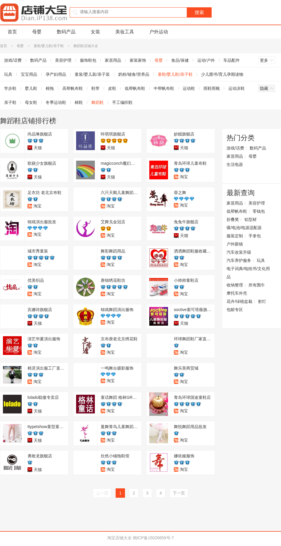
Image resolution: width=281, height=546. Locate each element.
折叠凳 (233, 219)
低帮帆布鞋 (135, 88)
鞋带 (95, 88)
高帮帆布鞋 (72, 88)
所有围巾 (257, 285)
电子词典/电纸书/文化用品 (248, 272)
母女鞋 (31, 102)
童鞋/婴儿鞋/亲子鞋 (49, 46)
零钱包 (259, 211)
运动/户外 (206, 60)
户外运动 (158, 31)
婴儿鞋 (31, 88)
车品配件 (231, 60)
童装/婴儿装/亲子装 (92, 74)
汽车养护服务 (239, 260)
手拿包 (255, 235)
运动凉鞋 (236, 88)
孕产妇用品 (56, 74)
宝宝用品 (29, 74)
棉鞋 (79, 102)
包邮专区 (235, 309)
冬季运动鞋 (56, 102)
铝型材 (250, 219)
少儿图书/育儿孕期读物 (222, 74)
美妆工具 (124, 31)
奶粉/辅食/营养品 (133, 74)
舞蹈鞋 (97, 102)
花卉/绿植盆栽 (239, 301)
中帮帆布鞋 (164, 88)
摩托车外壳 (237, 293)
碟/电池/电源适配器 (244, 227)
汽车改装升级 (239, 252)
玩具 (261, 260)
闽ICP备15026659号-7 (153, 537)
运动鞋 (189, 88)
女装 (95, 31)
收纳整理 (235, 285)
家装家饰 (138, 60)
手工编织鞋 (122, 102)
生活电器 (235, 164)
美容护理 (63, 60)
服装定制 (235, 235)
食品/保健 (180, 60)
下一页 (179, 493)
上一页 (102, 493)
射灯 (262, 301)
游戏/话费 (235, 148)
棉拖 (50, 88)
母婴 (37, 31)
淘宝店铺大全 (119, 537)
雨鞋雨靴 (211, 88)
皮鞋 (112, 88)
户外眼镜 (235, 244)
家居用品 (113, 60)
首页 (12, 31)
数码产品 (66, 31)
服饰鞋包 (88, 60)
